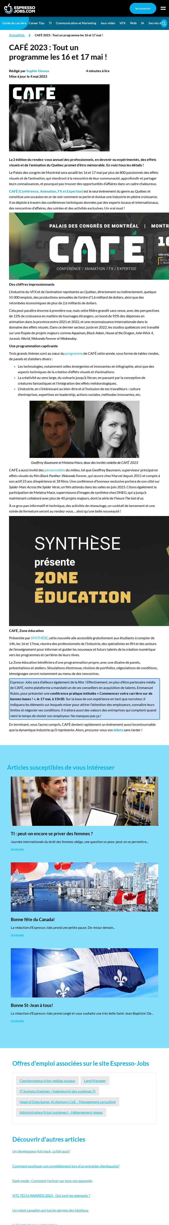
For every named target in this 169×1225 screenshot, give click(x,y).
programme (74, 353)
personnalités (54, 470)
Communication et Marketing (76, 23)
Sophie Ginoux (37, 71)
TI (50, 23)
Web (133, 23)
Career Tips (36, 23)
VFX (122, 23)
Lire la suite (17, 849)
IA (142, 23)
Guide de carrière (14, 23)
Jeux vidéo (108, 23)
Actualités (16, 35)
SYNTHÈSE (39, 638)
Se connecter (143, 8)
